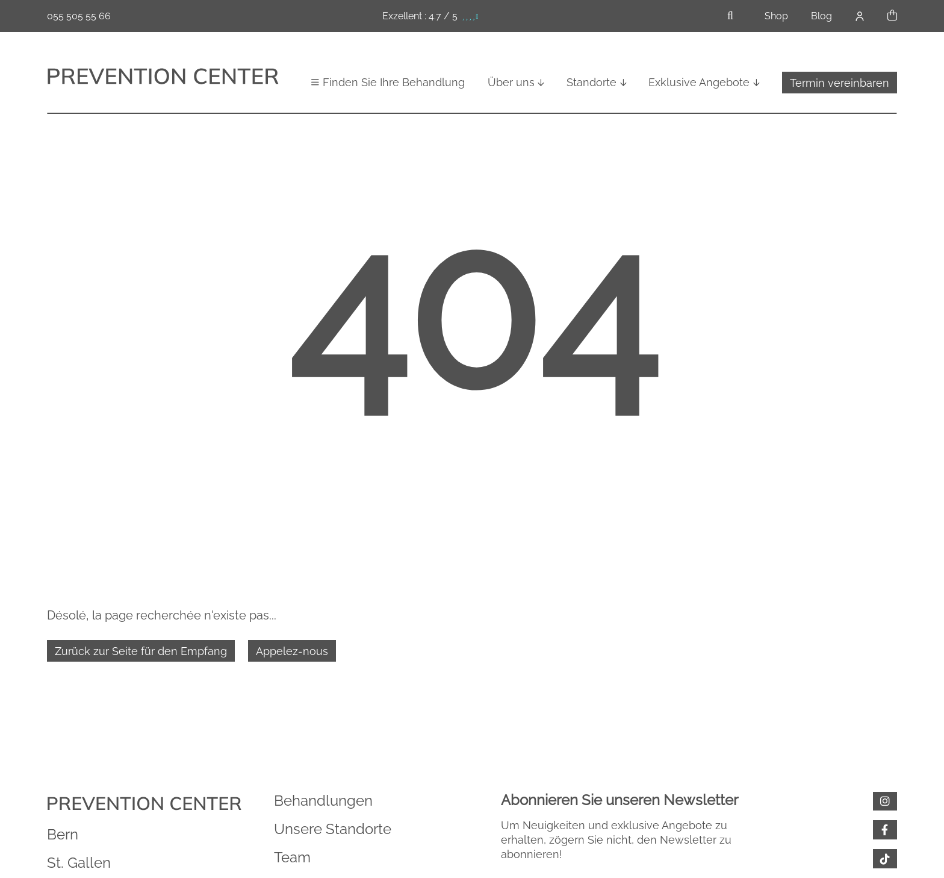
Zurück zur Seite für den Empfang (141, 651)
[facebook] (885, 829)
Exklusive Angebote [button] (699, 82)
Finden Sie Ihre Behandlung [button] (394, 82)
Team (292, 857)
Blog (821, 16)
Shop (776, 16)
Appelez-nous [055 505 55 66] (292, 651)
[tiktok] (885, 858)
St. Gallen (79, 862)
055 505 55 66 (79, 16)
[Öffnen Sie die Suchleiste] (730, 16)
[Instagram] (885, 801)
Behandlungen (323, 800)
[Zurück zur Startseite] (163, 77)
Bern (62, 834)
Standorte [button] (591, 82)
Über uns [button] (511, 82)
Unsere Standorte (332, 829)
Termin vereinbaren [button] (839, 83)
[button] (892, 16)
